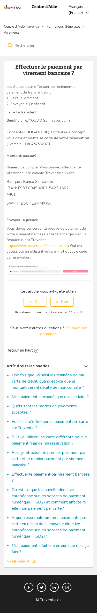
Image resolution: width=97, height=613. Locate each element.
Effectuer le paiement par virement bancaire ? (51, 477)
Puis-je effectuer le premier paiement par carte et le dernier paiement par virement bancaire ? (49, 459)
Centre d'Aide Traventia (21, 26)
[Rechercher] (48, 45)
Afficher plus (21, 561)
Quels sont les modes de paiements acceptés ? (44, 409)
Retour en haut (22, 350)
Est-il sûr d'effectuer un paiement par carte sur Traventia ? (50, 425)
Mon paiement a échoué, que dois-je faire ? (50, 397)
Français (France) (76, 9)
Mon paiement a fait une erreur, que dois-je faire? (50, 549)
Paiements (12, 32)
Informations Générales (62, 26)
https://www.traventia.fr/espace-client (37, 245)
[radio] (35, 302)
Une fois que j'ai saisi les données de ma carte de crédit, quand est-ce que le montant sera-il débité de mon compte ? (48, 381)
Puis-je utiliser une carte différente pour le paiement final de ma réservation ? (49, 440)
